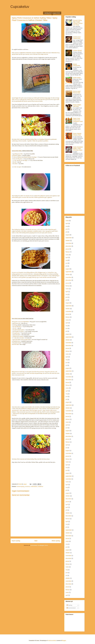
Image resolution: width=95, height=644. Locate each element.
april (67, 223)
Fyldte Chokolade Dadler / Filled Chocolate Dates (78, 148)
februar (68, 252)
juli (66, 232)
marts (67, 220)
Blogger (64, 640)
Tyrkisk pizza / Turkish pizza (77, 37)
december (68, 246)
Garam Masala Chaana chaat (77, 134)
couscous (27, 486)
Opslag (69, 605)
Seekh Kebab (77, 77)
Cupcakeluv (19, 7)
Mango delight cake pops (77, 105)
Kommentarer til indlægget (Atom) (39, 545)
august (67, 234)
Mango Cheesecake (76, 64)
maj (67, 226)
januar (67, 249)
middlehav (40, 486)
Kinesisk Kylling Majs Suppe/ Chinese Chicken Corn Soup (78, 22)
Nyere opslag (16, 541)
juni (67, 229)
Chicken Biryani (77, 50)
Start (35, 541)
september (69, 237)
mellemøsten (33, 486)
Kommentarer (71, 608)
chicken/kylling (20, 486)
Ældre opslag (56, 541)
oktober (68, 240)
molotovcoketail (52, 640)
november (68, 243)
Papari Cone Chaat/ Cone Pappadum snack (78, 120)
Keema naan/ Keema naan (76, 92)
